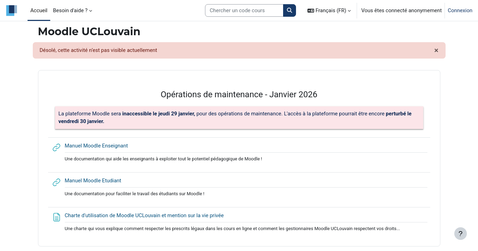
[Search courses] (244, 10)
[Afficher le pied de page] (460, 233)
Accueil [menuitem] (38, 10)
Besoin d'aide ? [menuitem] (70, 10)
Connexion (460, 10)
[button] (329, 10)
